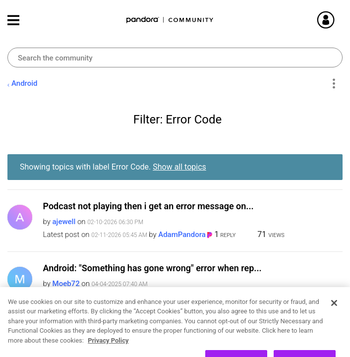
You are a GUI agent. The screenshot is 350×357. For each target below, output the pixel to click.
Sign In (337, 19)
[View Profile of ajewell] (64, 221)
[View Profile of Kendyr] (169, 296)
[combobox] (175, 57)
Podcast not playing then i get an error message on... (148, 206)
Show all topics (179, 167)
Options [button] (333, 83)
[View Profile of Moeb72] (66, 283)
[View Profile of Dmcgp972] (71, 345)
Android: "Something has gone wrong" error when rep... (152, 268)
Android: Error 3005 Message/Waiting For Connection (150, 330)
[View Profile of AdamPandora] (182, 234)
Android (24, 83)
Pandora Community (170, 20)
